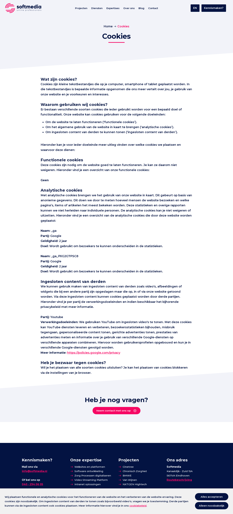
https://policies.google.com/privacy (98, 372)
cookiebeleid (137, 505)
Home (108, 26)
